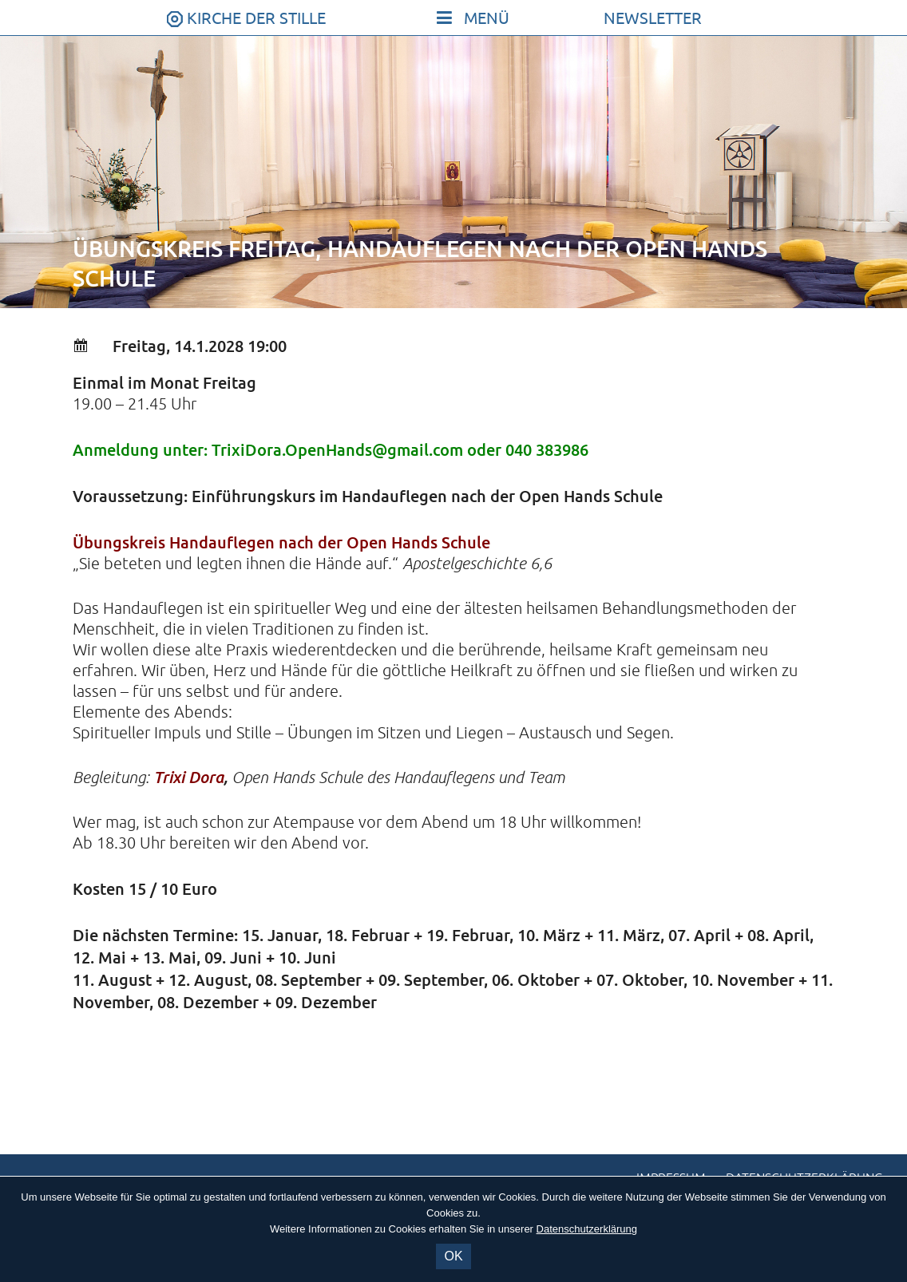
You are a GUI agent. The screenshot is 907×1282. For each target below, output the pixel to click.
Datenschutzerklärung (587, 1229)
